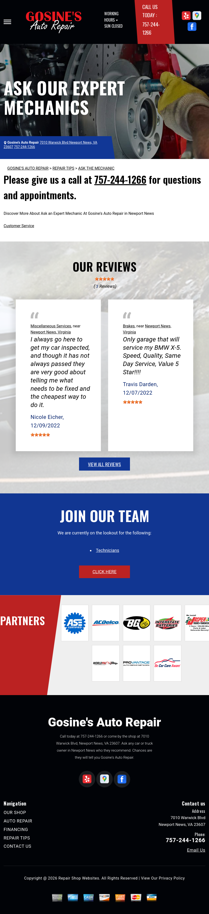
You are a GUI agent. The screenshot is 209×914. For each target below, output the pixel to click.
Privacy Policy (172, 878)
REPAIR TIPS (63, 168)
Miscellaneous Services (51, 326)
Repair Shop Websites (78, 878)
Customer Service (19, 226)
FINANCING (16, 829)
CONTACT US (17, 846)
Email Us (196, 850)
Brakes (129, 326)
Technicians (107, 550)
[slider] (104, 279)
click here (104, 571)
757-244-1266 (120, 179)
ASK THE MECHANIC (96, 168)
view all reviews (104, 464)
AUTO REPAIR (18, 820)
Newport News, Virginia (51, 332)
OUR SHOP (15, 812)
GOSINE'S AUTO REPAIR (27, 168)
